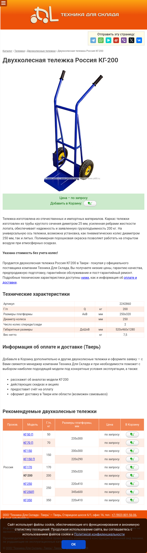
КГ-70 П (28, 443)
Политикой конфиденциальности (99, 534)
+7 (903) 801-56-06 (124, 515)
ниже (85, 278)
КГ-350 (27, 500)
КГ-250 (27, 484)
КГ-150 (27, 451)
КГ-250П (28, 492)
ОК (73, 544)
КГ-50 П (28, 434)
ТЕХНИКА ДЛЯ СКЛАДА (73, 14)
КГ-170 (27, 467)
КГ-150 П (29, 459)
